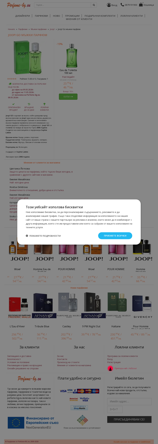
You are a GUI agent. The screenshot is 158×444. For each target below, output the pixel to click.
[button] (43, 235)
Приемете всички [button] (115, 235)
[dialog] (79, 222)
